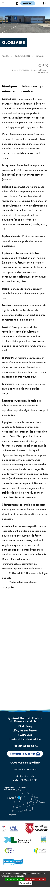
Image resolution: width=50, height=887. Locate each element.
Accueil (5, 56)
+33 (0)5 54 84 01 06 (25, 746)
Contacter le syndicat (25, 754)
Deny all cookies (35, 879)
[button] (3, 3)
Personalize (25, 883)
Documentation (22, 56)
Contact (27, 3)
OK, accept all (14, 879)
